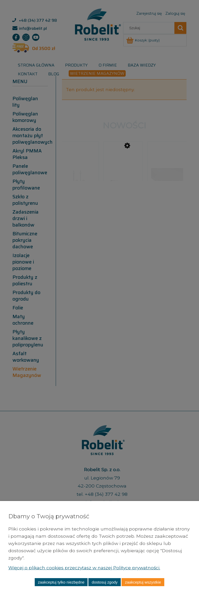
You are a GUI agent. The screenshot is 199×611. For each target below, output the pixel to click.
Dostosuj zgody (105, 582)
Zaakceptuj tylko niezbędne (61, 582)
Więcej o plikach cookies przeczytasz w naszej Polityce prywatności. (86, 567)
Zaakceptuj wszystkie (143, 582)
